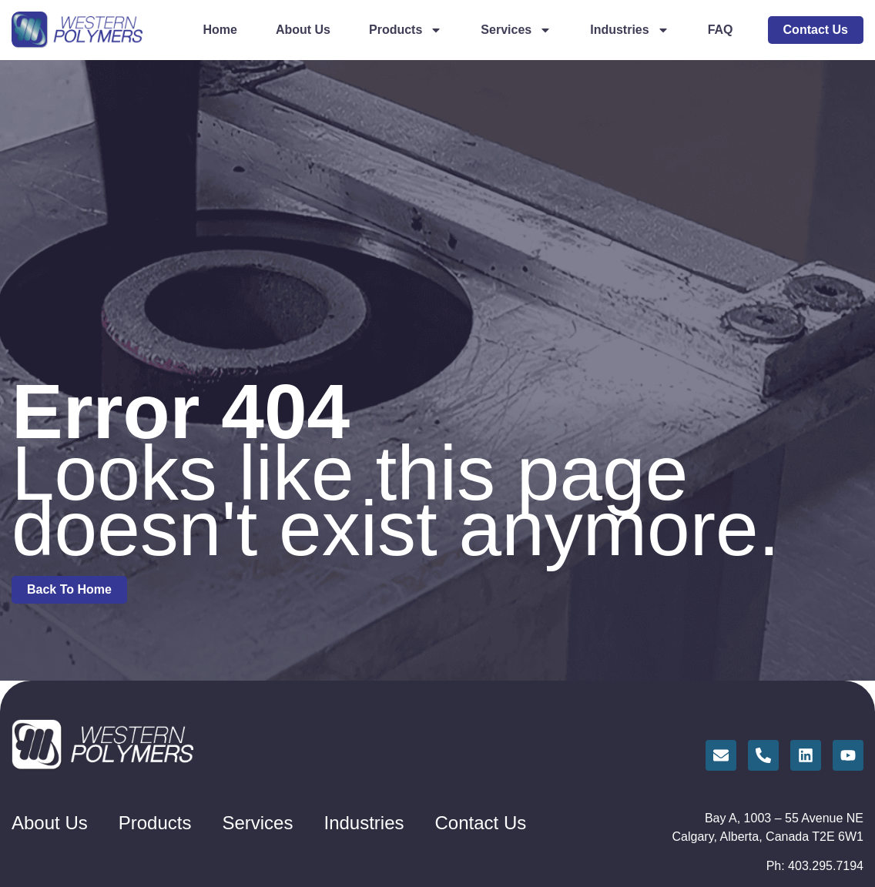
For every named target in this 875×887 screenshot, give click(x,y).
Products (405, 30)
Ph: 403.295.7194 (814, 865)
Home (219, 29)
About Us (303, 29)
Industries (629, 30)
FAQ (720, 29)
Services (516, 30)
